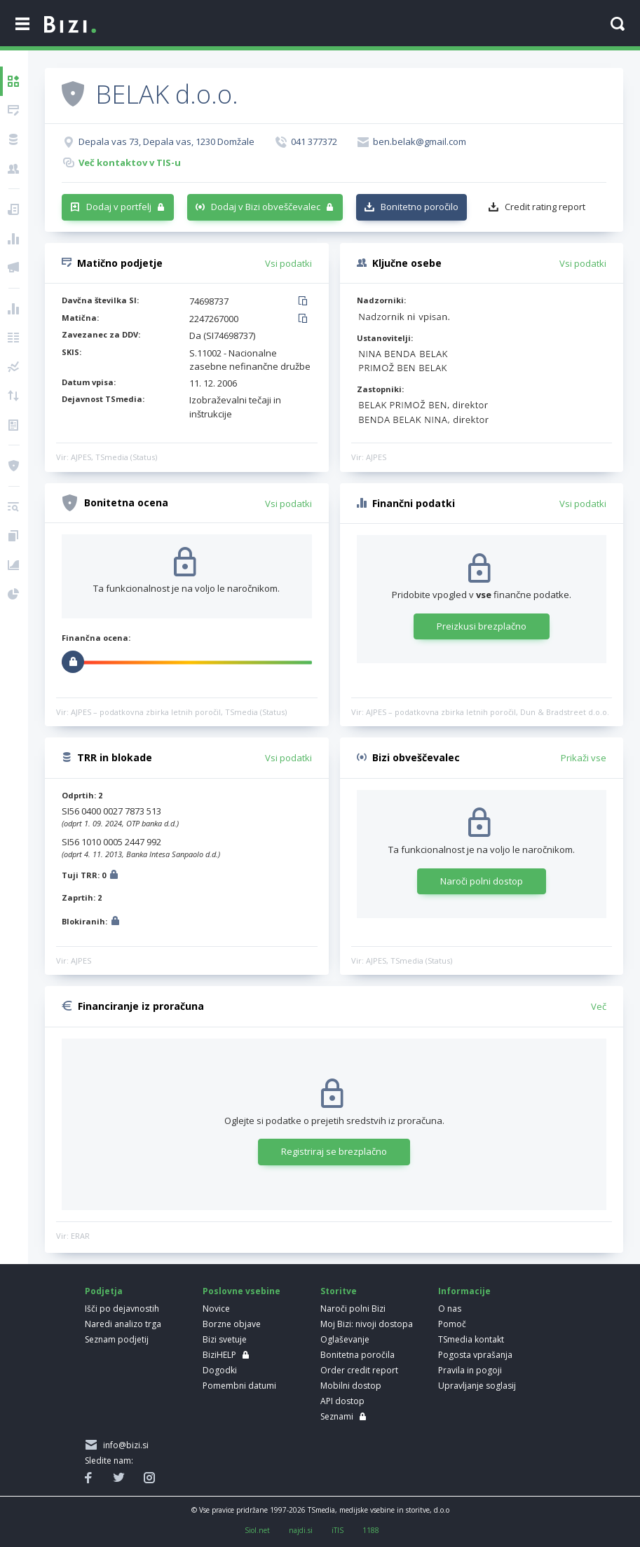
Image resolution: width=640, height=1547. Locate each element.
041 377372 (314, 141)
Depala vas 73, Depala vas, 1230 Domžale (166, 141)
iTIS (337, 1530)
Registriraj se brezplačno (334, 1151)
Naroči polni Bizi (353, 1308)
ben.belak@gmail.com (419, 141)
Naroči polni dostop (481, 881)
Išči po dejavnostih (122, 1308)
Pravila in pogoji (470, 1370)
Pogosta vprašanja (475, 1355)
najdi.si (301, 1530)
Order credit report (359, 1370)
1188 (370, 1530)
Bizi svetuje (225, 1339)
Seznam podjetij (117, 1339)
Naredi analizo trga (123, 1324)
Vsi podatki (288, 263)
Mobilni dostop (350, 1386)
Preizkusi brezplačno (481, 626)
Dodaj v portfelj (118, 206)
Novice (216, 1308)
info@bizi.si (124, 1445)
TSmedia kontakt (471, 1339)
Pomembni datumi (239, 1386)
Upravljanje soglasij (477, 1386)
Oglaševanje (344, 1339)
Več (598, 1006)
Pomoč (452, 1324)
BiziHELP (219, 1355)
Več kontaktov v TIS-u (130, 162)
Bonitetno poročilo (419, 206)
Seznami (336, 1416)
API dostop (342, 1401)
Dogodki (220, 1370)
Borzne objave (232, 1324)
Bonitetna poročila (357, 1355)
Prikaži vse (583, 757)
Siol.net (257, 1530)
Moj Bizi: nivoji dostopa (366, 1324)
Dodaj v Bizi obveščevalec (265, 206)
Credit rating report (545, 206)
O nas (449, 1308)
